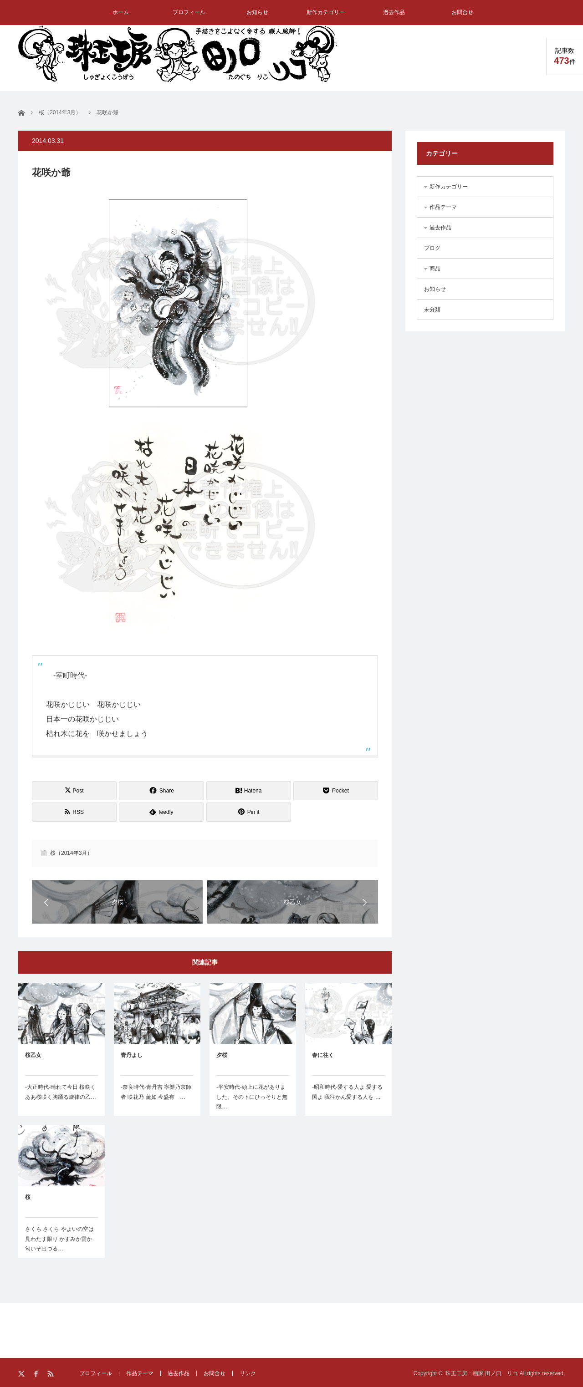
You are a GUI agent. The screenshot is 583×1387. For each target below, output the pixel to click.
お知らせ (257, 12)
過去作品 (394, 12)
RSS (51, 1374)
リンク (248, 1373)
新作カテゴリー (326, 12)
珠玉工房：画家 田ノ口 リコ (481, 1373)
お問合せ (462, 12)
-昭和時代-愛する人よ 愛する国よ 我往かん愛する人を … (347, 1092)
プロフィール (189, 12)
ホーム (121, 12)
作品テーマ (443, 207)
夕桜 (221, 1055)
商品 (435, 268)
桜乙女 (33, 1055)
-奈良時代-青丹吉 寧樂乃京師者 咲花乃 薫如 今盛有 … (156, 1092)
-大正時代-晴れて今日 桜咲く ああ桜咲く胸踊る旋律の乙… (60, 1092)
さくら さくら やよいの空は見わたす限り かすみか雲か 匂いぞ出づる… (59, 1239)
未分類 (432, 309)
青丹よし (132, 1055)
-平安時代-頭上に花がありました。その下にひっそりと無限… (251, 1097)
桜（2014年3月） (71, 853)
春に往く (323, 1055)
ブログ (432, 248)
